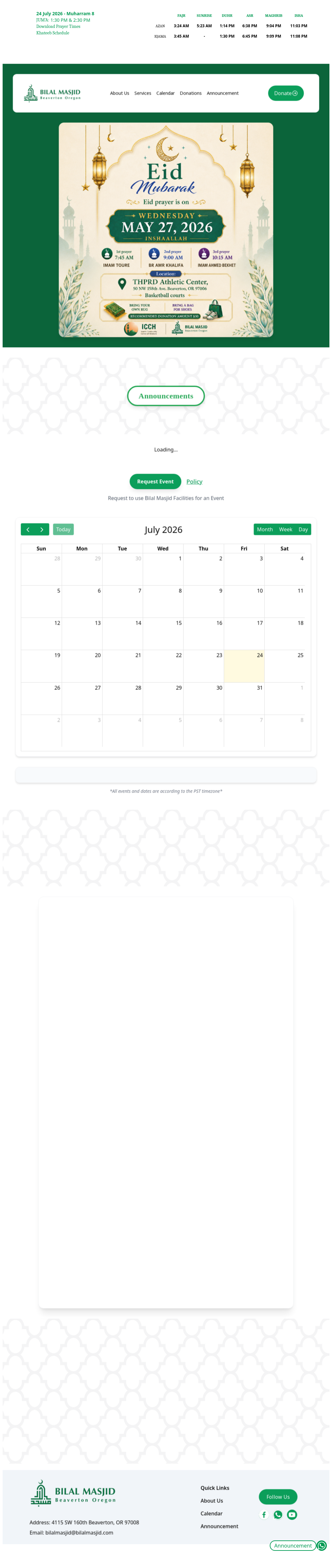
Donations (189, 154)
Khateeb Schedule (52, 33)
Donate (272, 155)
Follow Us (268, 1437)
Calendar (165, 154)
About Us (124, 154)
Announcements (166, 431)
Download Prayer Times (58, 26)
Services (145, 154)
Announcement (293, 1545)
